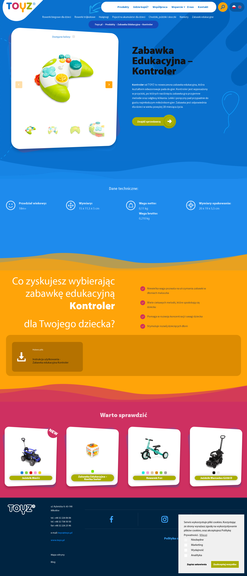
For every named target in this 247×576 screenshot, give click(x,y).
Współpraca (160, 7)
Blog (53, 561)
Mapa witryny (58, 554)
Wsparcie (177, 7)
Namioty (184, 17)
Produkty (123, 7)
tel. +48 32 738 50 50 (61, 521)
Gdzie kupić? (141, 7)
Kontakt (203, 7)
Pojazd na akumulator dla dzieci (128, 17)
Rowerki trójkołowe (84, 17)
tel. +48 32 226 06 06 (61, 517)
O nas (190, 7)
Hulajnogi (104, 17)
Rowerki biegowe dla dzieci (56, 17)
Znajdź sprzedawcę (149, 121)
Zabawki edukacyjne (203, 17)
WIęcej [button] (203, 535)
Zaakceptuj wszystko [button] (224, 564)
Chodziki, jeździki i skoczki (162, 17)
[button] (108, 84)
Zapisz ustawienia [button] (197, 564)
